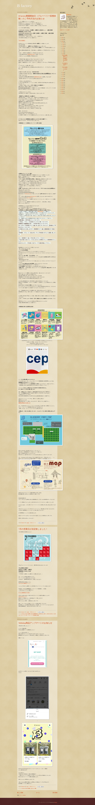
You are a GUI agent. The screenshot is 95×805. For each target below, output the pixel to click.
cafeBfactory (40, 613)
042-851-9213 (40, 211)
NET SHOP (29, 197)
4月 (63, 74)
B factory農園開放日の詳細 (24, 592)
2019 (62, 85)
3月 (63, 76)
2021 (62, 82)
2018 (62, 87)
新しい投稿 (20, 792)
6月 (63, 53)
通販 (38, 615)
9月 (63, 48)
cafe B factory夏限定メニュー (24, 583)
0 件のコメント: (33, 522)
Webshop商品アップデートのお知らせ (35, 623)
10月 (63, 46)
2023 (62, 78)
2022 (62, 80)
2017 (62, 89)
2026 (62, 37)
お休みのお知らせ (50, 613)
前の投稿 (55, 792)
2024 (62, 41)
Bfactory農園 (27, 613)
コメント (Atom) (22, 795)
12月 (63, 42)
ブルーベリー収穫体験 (32, 615)
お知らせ (32, 788)
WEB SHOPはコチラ (23, 596)
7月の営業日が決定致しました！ (33, 529)
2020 (62, 83)
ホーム (38, 792)
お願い (45, 613)
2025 (62, 39)
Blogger (55, 802)
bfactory (69, 14)
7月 (63, 51)
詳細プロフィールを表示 (64, 29)
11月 (63, 44)
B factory (24, 6)
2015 (62, 93)
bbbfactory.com (31, 54)
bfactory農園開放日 (34, 613)
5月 (63, 72)
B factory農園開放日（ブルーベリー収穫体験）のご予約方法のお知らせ (64, 58)
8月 (63, 50)
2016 (62, 91)
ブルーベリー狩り (24, 615)
